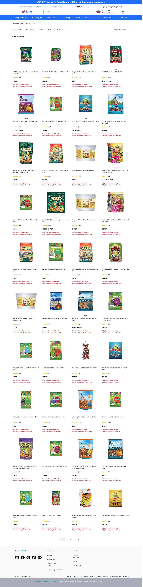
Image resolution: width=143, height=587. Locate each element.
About (75, 551)
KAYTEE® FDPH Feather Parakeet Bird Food (85, 121)
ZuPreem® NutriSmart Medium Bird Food (54, 466)
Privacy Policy (89, 576)
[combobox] (67, 11)
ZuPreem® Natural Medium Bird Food (53, 269)
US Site (75, 561)
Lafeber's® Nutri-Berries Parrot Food (83, 170)
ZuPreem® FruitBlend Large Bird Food (53, 368)
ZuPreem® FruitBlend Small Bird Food (113, 417)
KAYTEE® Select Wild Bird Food (51, 515)
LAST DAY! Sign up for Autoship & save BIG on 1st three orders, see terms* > (71, 2)
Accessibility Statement (54, 570)
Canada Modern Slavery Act (119, 576)
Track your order (56, 7)
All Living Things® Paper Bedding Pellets (54, 318)
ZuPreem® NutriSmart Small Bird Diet (53, 417)
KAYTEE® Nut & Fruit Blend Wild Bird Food (55, 72)
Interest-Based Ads (102, 576)
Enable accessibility (25, 7)
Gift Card (38, 7)
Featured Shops (18, 23)
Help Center (51, 559)
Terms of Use (78, 576)
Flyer (46, 7)
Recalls (69, 576)
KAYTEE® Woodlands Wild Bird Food (113, 72)
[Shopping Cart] (125, 12)
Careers (49, 555)
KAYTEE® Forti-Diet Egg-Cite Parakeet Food (115, 515)
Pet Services (51, 551)
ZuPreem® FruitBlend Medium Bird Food (54, 121)
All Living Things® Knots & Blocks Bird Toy (84, 368)
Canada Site (77, 565)
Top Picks (28, 23)
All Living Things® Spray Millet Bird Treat (25, 121)
